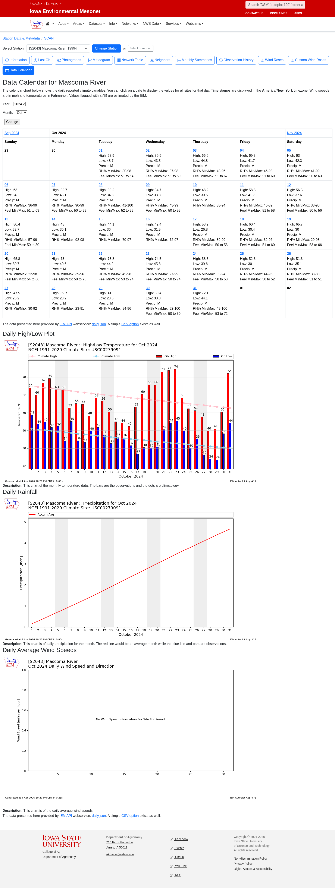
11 (242, 185)
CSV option (130, 324)
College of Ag (51, 851)
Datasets (95, 23)
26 (289, 253)
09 (148, 185)
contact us (254, 13)
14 (53, 219)
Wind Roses (272, 60)
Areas (77, 23)
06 (6, 185)
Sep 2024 (11, 133)
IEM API (66, 324)
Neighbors (160, 60)
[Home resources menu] (50, 24)
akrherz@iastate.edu (120, 854)
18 (242, 219)
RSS (175, 875)
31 (195, 288)
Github (177, 857)
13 (6, 219)
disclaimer (279, 13)
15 (101, 219)
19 (289, 219)
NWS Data (151, 23)
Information (16, 60)
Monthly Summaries (195, 60)
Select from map (140, 48)
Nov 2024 (294, 133)
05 (289, 150)
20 (6, 253)
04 (242, 150)
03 (195, 150)
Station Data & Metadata (21, 38)
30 (148, 288)
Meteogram (99, 60)
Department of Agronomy (59, 857)
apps (298, 13)
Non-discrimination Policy (250, 858)
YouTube (178, 866)
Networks (129, 23)
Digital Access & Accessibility (253, 868)
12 (289, 185)
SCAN (49, 38)
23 (148, 253)
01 (101, 150)
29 (101, 288)
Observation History (236, 60)
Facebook (179, 839)
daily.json (99, 324)
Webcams (193, 23)
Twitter (177, 848)
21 (53, 253)
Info (112, 23)
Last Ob (42, 60)
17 (195, 219)
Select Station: (14, 48)
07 (53, 185)
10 (195, 185)
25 (242, 253)
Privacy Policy (243, 863)
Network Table (130, 60)
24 (195, 253)
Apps (62, 23)
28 (53, 288)
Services (172, 23)
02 (148, 150)
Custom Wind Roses (308, 60)
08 (101, 185)
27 (6, 288)
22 (101, 253)
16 (148, 219)
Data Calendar (18, 70)
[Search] (275, 5)
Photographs (69, 60)
